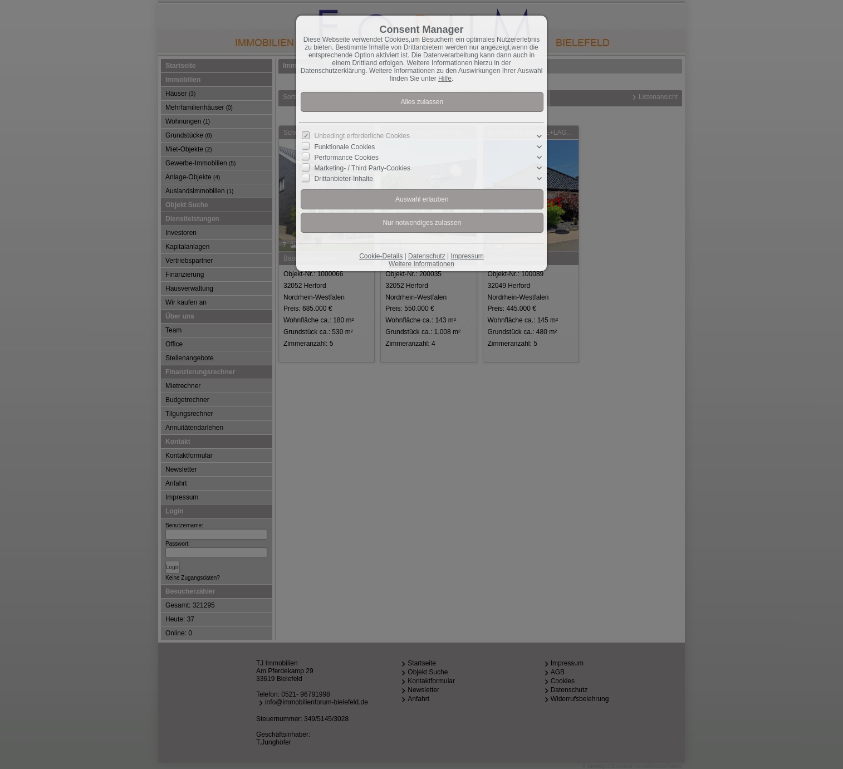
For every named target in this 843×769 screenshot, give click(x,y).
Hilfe (445, 78)
